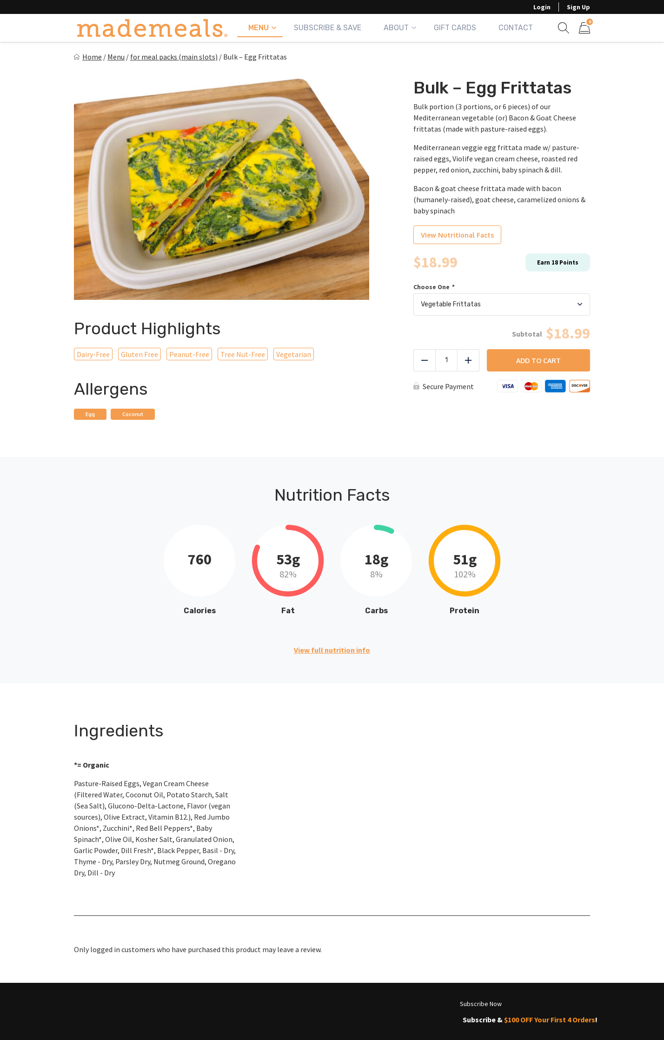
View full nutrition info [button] (332, 650)
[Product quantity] (446, 360)
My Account (97, 999)
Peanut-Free (189, 354)
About (396, 27)
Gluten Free (139, 354)
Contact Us (316, 1018)
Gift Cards (455, 27)
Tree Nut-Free (242, 354)
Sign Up (578, 7)
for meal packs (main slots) (174, 56)
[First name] (484, 952)
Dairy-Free (93, 354)
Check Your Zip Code (305, 999)
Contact (515, 27)
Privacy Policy (390, 1018)
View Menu (223, 999)
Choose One (434, 287)
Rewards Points (105, 1018)
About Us (162, 999)
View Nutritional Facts (457, 235)
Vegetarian (293, 354)
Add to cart (538, 360)
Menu (258, 27)
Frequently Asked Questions (215, 1018)
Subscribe (586, 952)
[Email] (536, 952)
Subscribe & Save (327, 27)
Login (542, 7)
